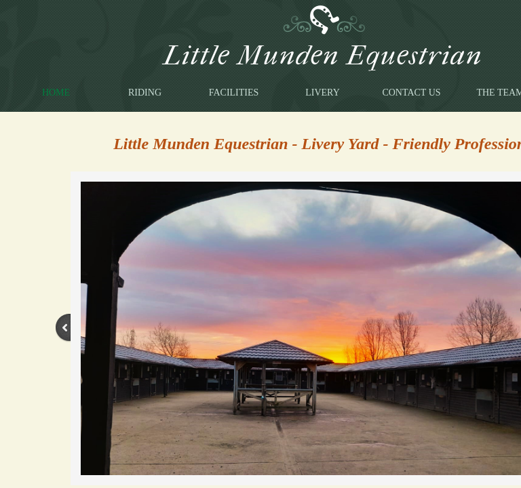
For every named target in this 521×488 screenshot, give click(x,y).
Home (56, 92)
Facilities (234, 92)
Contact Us (411, 92)
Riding (144, 92)
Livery (322, 92)
